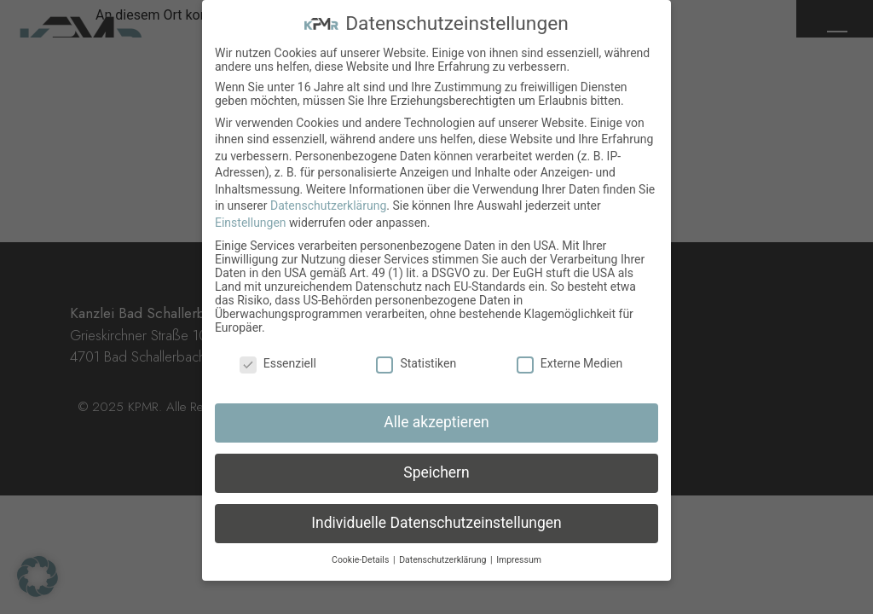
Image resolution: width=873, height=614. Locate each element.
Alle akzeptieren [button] (436, 422)
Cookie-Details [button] (361, 559)
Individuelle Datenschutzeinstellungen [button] (436, 522)
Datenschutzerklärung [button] (444, 559)
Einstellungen (250, 222)
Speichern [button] (436, 472)
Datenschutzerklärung (328, 205)
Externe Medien (569, 363)
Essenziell (278, 363)
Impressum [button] (518, 559)
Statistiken (416, 363)
